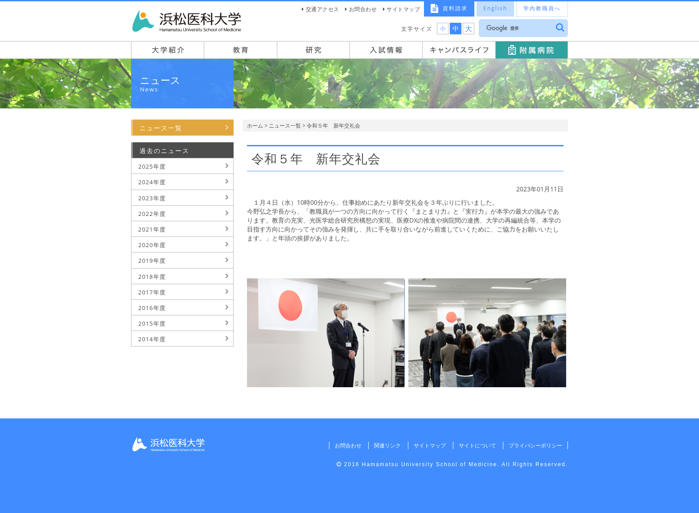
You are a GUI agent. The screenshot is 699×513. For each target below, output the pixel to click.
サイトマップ (403, 9)
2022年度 (152, 214)
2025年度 (152, 166)
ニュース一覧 (285, 125)
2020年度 (152, 245)
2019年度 (152, 260)
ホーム (255, 125)
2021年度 (152, 229)
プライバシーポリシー (535, 445)
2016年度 (152, 308)
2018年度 (152, 277)
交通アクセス (322, 9)
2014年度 (152, 339)
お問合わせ (363, 9)
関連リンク (387, 445)
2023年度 (152, 198)
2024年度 (152, 182)
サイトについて (477, 445)
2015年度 (152, 323)
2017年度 (152, 292)
